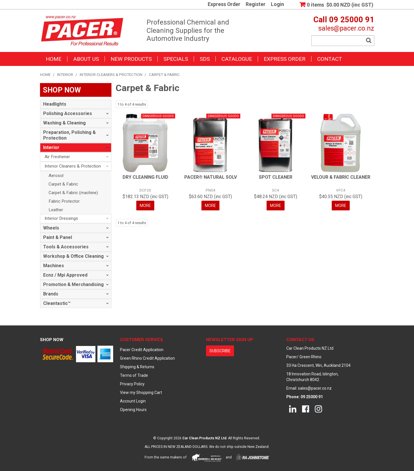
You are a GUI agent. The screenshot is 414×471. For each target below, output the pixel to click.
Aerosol (56, 175)
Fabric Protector (64, 201)
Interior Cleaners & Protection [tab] (73, 166)
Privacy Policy (132, 384)
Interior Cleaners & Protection (111, 74)
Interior (65, 74)
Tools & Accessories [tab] (66, 246)
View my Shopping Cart (141, 392)
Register (255, 4)
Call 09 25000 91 (343, 19)
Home (53, 59)
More (145, 205)
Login (277, 4)
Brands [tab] (50, 294)
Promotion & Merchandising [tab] (73, 284)
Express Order (224, 4)
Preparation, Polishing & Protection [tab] (69, 135)
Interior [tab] (51, 147)
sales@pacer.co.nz (346, 28)
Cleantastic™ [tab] (57, 303)
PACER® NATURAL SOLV (210, 177)
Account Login (133, 401)
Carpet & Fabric (63, 184)
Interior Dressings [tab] (61, 218)
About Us (86, 59)
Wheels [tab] (51, 228)
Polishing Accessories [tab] (67, 113)
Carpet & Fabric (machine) (73, 192)
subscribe (220, 351)
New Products (131, 59)
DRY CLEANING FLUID (145, 177)
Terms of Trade (134, 375)
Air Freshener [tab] (57, 156)
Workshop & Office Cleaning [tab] (73, 256)
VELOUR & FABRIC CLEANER (340, 177)
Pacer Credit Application (141, 349)
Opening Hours (133, 409)
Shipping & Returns (137, 367)
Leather (56, 209)
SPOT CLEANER (275, 177)
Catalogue (236, 59)
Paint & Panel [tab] (57, 237)
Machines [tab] (53, 265)
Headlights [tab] (54, 104)
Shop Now (51, 339)
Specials (175, 59)
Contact (329, 59)
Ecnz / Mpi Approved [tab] (65, 275)
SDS (205, 59)
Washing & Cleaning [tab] (64, 123)
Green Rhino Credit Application (147, 358)
